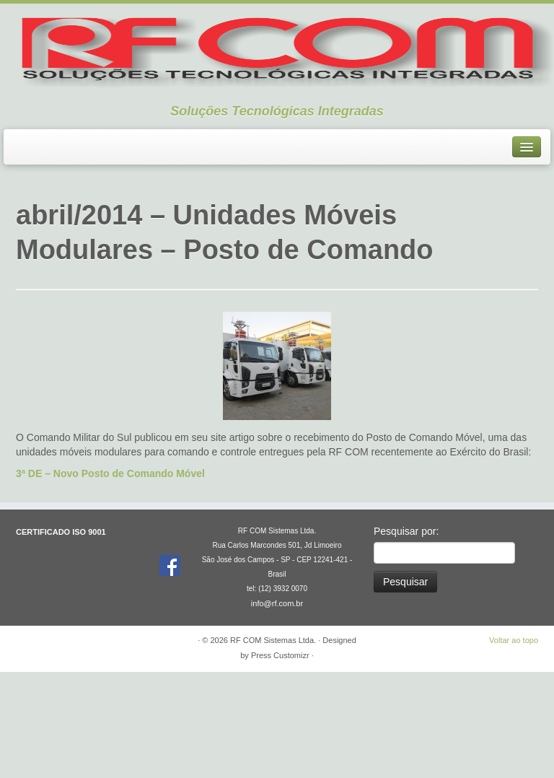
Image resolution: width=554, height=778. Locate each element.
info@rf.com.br (277, 709)
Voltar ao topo (513, 746)
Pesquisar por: (406, 637)
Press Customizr (280, 761)
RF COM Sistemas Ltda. (273, 746)
